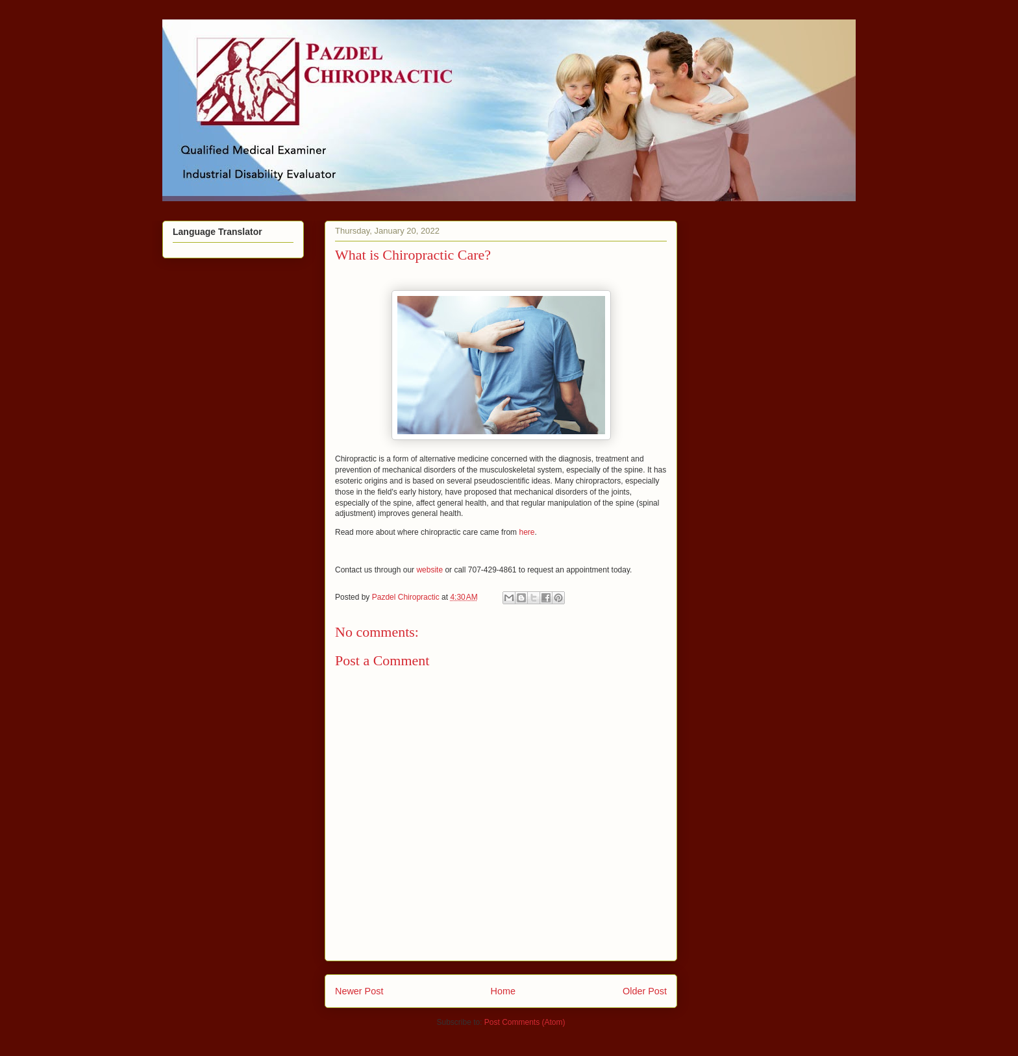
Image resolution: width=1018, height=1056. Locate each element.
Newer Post (359, 991)
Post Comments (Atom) (524, 1022)
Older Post (645, 991)
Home (503, 991)
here (526, 532)
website (429, 569)
